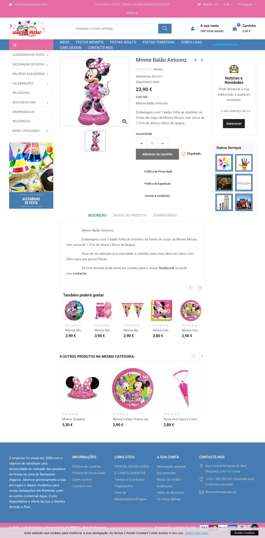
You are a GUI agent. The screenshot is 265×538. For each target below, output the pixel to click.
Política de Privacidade (88, 473)
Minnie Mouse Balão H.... (74, 330)
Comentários (165, 215)
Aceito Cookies (244, 533)
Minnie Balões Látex (103, 330)
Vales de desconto (170, 493)
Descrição (97, 215)
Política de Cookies (86, 466)
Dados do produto (129, 215)
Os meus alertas (168, 499)
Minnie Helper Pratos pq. (191, 330)
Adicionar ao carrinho (157, 154)
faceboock (166, 268)
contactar (80, 273)
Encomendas (166, 473)
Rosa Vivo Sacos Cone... (181, 419)
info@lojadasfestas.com (28, 4)
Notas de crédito (169, 480)
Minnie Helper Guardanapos (162, 330)
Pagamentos (124, 486)
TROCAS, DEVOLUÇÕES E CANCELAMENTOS (132, 470)
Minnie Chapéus (73, 419)
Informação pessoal (171, 466)
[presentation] (190, 288)
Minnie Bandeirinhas (132, 330)
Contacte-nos (82, 486)
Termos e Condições (130, 480)
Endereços (164, 486)
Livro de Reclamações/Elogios (131, 496)
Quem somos (82, 480)
